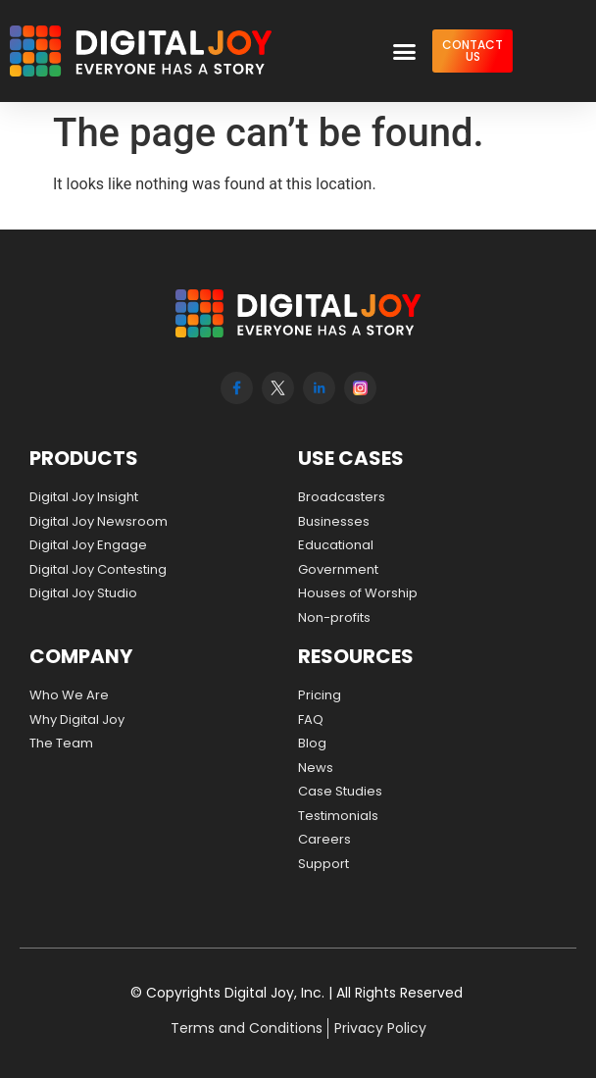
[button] (404, 51)
